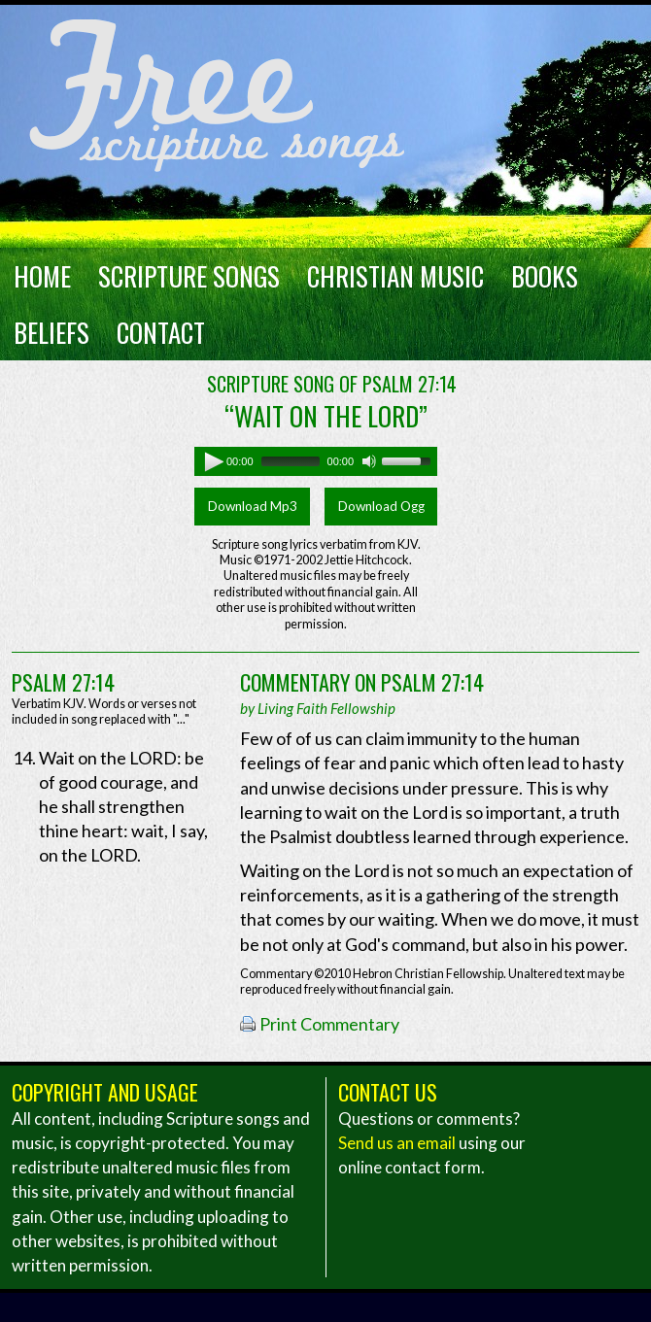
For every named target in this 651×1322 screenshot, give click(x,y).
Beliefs (51, 332)
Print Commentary (329, 1023)
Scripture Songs (189, 275)
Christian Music (395, 275)
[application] (315, 461)
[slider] (290, 461)
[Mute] (369, 461)
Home (42, 275)
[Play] (208, 461)
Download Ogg (381, 506)
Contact (161, 332)
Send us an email (397, 1143)
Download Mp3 (252, 506)
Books (544, 275)
